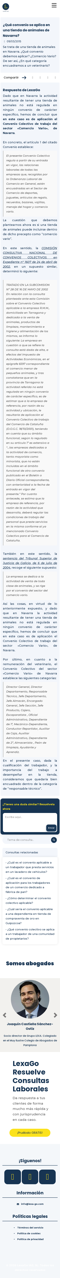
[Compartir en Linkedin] (48, 77)
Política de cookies (28, 1233)
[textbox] (30, 822)
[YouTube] (47, 1176)
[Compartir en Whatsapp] (55, 77)
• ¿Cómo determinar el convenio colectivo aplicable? (28, 900)
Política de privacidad (30, 1239)
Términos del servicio (30, 1227)
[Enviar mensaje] (51, 828)
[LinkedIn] (30, 1176)
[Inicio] (5, 7)
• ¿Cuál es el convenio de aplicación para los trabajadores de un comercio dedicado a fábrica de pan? (28, 885)
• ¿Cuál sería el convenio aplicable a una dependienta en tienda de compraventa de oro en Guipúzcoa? (29, 916)
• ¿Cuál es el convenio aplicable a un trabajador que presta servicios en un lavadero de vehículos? (30, 867)
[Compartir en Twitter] (40, 77)
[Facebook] (13, 1176)
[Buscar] (30, 840)
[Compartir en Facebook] (33, 77)
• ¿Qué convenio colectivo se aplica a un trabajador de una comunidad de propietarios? (30, 934)
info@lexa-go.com (32, 1204)
